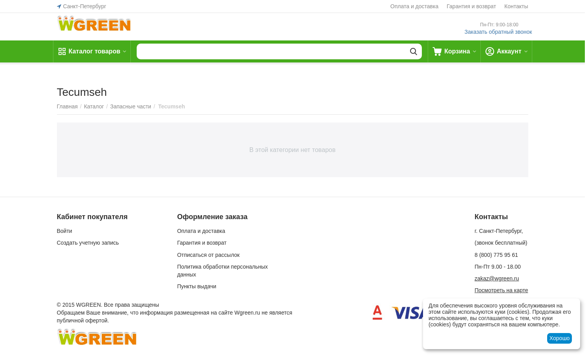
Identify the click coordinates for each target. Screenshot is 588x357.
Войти (64, 231)
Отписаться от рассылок (208, 255)
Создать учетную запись (88, 243)
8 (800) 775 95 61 (496, 255)
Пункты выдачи (196, 286)
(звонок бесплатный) (500, 243)
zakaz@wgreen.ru (496, 278)
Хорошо (560, 338)
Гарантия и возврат (471, 6)
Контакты (516, 6)
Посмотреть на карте (501, 290)
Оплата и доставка (414, 6)
